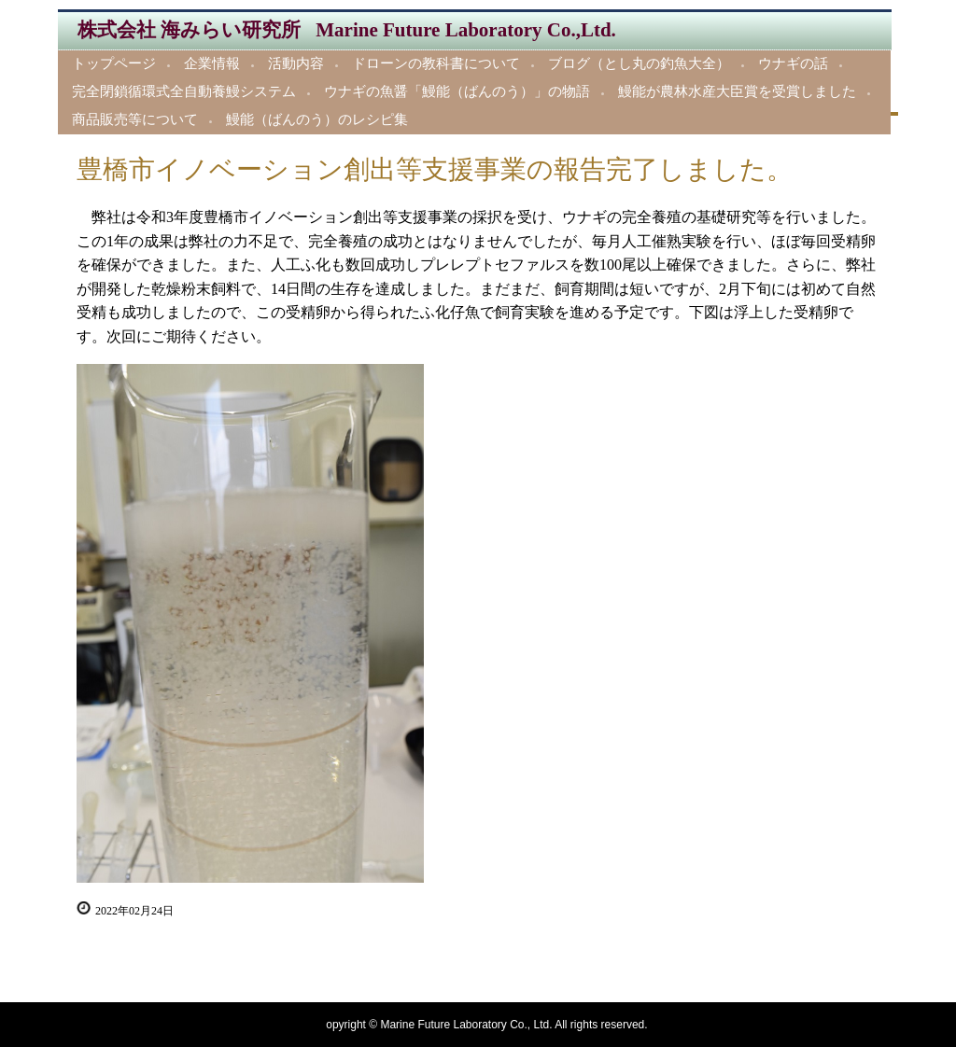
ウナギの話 (793, 63)
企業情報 (212, 63)
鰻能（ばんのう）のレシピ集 (317, 119)
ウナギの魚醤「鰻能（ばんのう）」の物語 (457, 91)
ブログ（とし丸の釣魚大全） (639, 63)
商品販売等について (135, 119)
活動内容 (296, 63)
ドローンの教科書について (436, 63)
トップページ (114, 63)
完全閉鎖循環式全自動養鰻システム (184, 91)
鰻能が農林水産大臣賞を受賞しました (737, 91)
